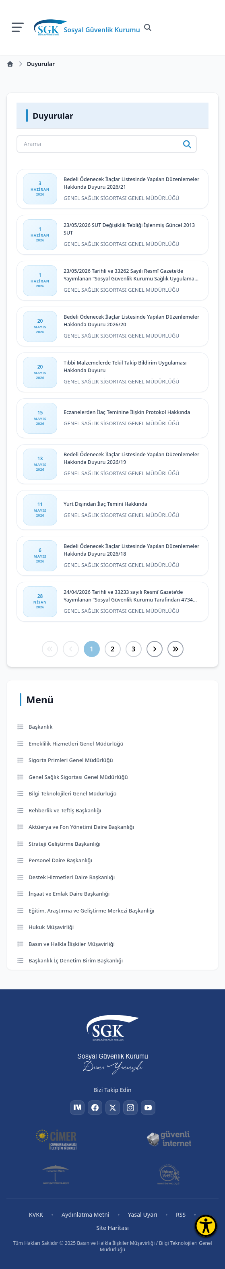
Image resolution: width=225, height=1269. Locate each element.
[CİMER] (56, 1139)
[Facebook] (95, 1107)
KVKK (36, 1214)
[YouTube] (148, 1107)
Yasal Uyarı (142, 1214)
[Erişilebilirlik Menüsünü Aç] (206, 1226)
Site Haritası (112, 1228)
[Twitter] (112, 1107)
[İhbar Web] (169, 1174)
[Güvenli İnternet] (169, 1139)
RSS (181, 1214)
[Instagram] (130, 1107)
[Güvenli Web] (56, 1174)
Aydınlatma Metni (85, 1214)
